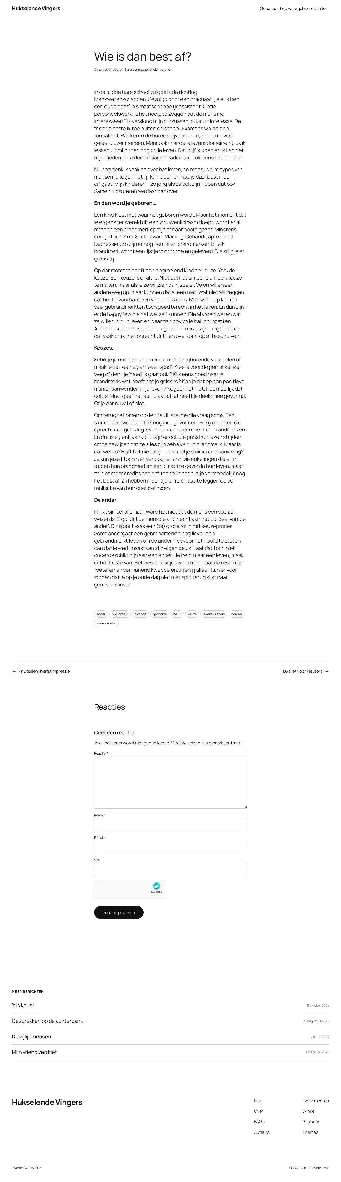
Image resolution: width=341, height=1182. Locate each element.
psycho (164, 69)
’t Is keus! (23, 1005)
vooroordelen (107, 623)
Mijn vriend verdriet (34, 1052)
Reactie (101, 753)
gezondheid (149, 69)
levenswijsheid (214, 614)
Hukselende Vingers (36, 8)
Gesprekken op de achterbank (47, 1021)
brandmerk (120, 614)
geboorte (160, 614)
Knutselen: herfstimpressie (44, 671)
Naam (99, 815)
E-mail (100, 837)
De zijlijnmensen (31, 1037)
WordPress (321, 1167)
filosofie (140, 614)
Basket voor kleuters (302, 671)
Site (97, 860)
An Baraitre (128, 69)
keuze (192, 614)
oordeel (236, 614)
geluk (177, 614)
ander (101, 614)
